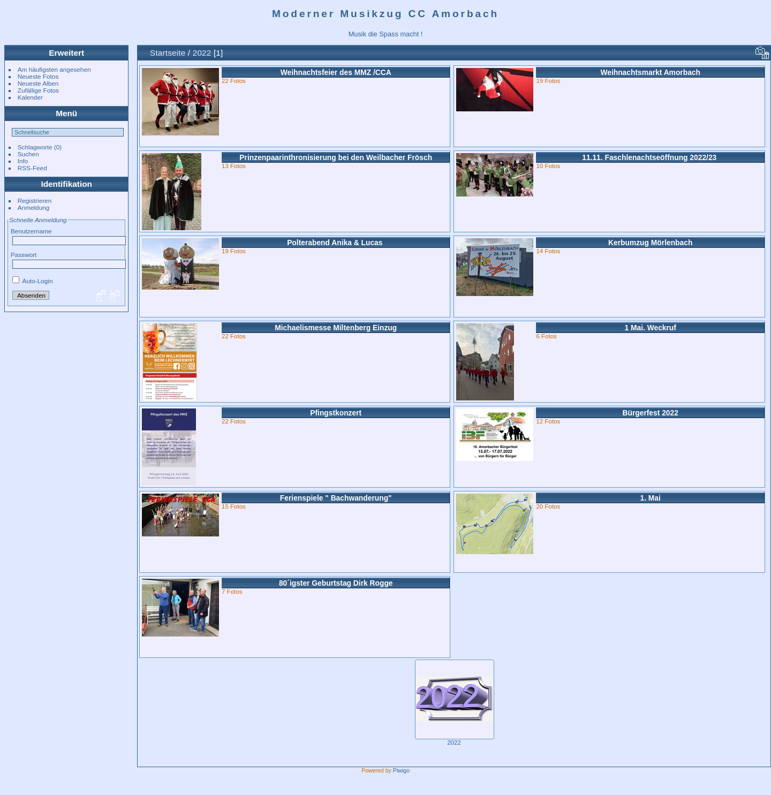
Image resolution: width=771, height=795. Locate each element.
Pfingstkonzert (335, 412)
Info (23, 160)
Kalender (30, 97)
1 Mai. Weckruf (650, 327)
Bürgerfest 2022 (650, 412)
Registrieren (34, 200)
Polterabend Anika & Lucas (335, 242)
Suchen (28, 153)
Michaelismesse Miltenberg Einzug (336, 327)
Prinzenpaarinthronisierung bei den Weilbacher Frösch (335, 157)
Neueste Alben (38, 83)
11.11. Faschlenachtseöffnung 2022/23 (650, 157)
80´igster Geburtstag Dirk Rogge (336, 583)
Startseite (167, 52)
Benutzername (31, 231)
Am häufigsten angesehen (54, 69)
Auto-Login (32, 280)
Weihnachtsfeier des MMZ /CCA (336, 72)
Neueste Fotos (38, 76)
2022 (202, 52)
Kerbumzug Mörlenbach (650, 242)
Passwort (23, 254)
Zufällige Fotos (38, 90)
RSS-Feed (32, 167)
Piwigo (401, 770)
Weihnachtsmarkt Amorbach (650, 72)
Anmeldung (34, 207)
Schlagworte (35, 146)
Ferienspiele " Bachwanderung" (336, 498)
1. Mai (650, 498)
